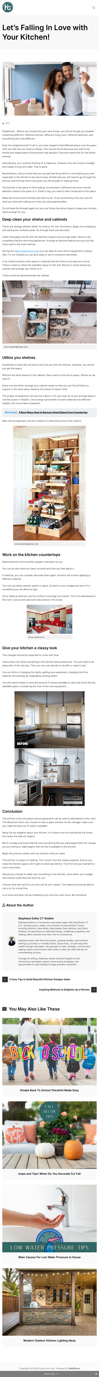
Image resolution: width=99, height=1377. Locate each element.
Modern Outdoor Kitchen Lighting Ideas (49, 1340)
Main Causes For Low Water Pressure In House (49, 1257)
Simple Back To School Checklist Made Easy (49, 1090)
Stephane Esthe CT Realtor (36, 918)
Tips (7, 123)
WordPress (74, 1368)
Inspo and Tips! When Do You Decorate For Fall (49, 1173)
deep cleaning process (27, 251)
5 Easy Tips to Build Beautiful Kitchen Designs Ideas (39, 979)
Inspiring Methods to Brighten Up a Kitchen (64, 989)
